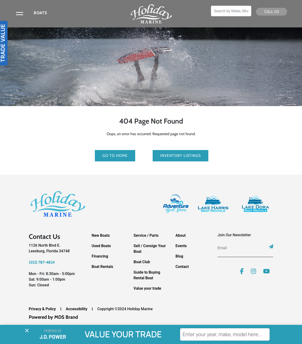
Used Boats (101, 246)
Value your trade (147, 288)
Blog (179, 256)
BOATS (40, 13)
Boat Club (142, 262)
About (181, 235)
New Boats (101, 235)
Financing (100, 256)
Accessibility (76, 309)
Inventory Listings (180, 155)
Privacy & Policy (42, 309)
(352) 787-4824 (42, 262)
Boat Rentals (102, 266)
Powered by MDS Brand (53, 317)
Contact (182, 266)
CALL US (271, 11)
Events (181, 246)
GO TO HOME (115, 155)
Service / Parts (146, 235)
